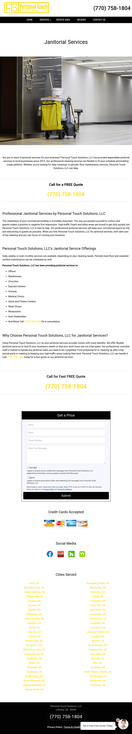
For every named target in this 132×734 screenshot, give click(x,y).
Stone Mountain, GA (34, 670)
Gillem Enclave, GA (34, 608)
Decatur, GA (34, 594)
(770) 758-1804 (112, 8)
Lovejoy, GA (98, 625)
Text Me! (33, 457)
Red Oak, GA (97, 647)
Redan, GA (34, 652)
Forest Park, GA (98, 603)
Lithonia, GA (34, 625)
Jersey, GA (34, 616)
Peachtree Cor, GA (34, 643)
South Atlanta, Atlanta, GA (98, 661)
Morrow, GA (98, 630)
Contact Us (99, 20)
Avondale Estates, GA (98, 572)
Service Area (63, 20)
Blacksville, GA (98, 577)
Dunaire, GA (34, 599)
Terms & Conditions (65, 479)
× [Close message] (114, 723)
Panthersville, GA (98, 639)
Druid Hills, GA (97, 594)
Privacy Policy (49, 479)
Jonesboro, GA (98, 616)
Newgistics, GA (34, 634)
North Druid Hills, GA (34, 639)
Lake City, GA (34, 621)
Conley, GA (98, 585)
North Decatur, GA (97, 634)
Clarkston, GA (98, 581)
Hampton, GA (34, 612)
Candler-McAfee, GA (34, 581)
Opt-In (32, 467)
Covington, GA (97, 590)
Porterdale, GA (34, 647)
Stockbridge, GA (97, 665)
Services (46, 21)
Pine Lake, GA (98, 643)
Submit (66, 485)
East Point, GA (97, 599)
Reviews (81, 20)
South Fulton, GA (34, 665)
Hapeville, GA (98, 612)
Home (30, 20)
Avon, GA (34, 572)
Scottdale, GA (98, 656)
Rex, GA (98, 652)
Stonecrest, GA (98, 670)
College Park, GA (34, 585)
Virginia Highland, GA (34, 674)
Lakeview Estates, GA (98, 621)
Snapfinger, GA (34, 661)
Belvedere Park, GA (34, 577)
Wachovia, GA (98, 674)
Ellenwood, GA (34, 603)
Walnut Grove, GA (34, 678)
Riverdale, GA (34, 656)
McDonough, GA (34, 630)
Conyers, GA (34, 590)
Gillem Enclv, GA (97, 608)
